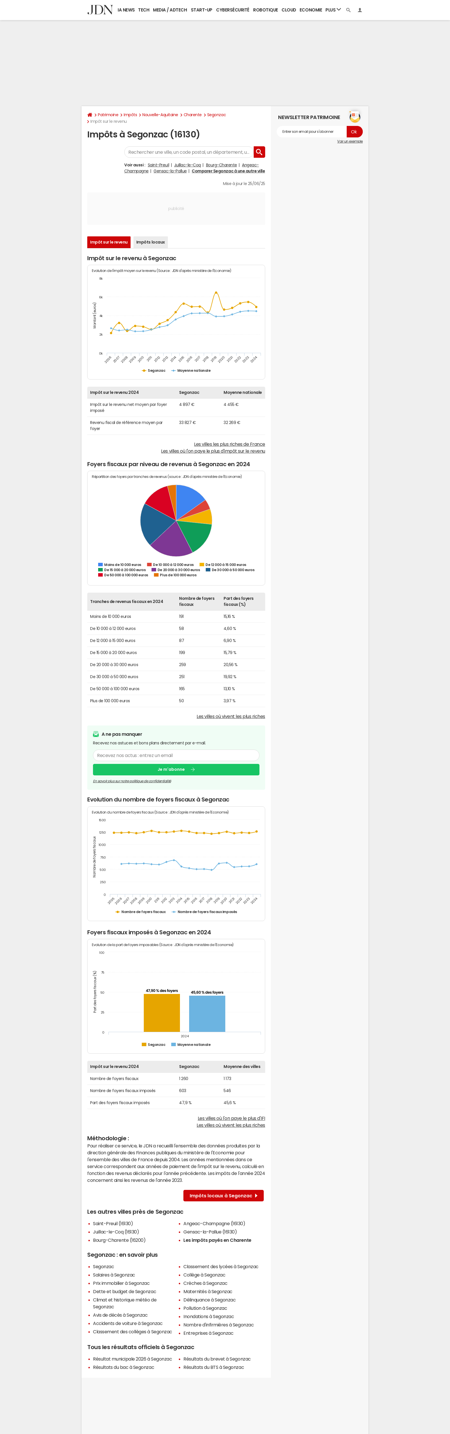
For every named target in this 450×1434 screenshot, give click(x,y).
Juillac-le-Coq (187, 165)
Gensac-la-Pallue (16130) (210, 1231)
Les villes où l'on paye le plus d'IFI (231, 1118)
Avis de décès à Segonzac (120, 1315)
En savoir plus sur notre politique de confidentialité (132, 781)
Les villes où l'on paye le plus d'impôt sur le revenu (213, 451)
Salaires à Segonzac (114, 1274)
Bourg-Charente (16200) (119, 1240)
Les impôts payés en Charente (217, 1240)
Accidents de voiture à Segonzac (127, 1323)
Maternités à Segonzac (207, 1291)
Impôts (130, 115)
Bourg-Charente (221, 165)
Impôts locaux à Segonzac (223, 1195)
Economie (311, 10)
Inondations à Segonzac (208, 1316)
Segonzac (216, 115)
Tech (143, 10)
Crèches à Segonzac (205, 1283)
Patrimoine (108, 115)
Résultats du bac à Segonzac (123, 1367)
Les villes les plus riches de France (229, 444)
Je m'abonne (171, 769)
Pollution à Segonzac (205, 1308)
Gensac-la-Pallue (170, 171)
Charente (193, 115)
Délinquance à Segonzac (209, 1299)
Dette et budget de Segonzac (124, 1291)
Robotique (265, 10)
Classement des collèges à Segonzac (132, 1331)
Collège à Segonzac (204, 1274)
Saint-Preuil (158, 165)
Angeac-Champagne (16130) (214, 1223)
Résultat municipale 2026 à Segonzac (132, 1359)
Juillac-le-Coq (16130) (116, 1231)
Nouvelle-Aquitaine (160, 115)
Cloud (289, 10)
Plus (333, 9)
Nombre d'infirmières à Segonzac (218, 1324)
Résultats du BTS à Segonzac (213, 1367)
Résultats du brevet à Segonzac (217, 1359)
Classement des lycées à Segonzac (221, 1266)
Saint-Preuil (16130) (113, 1223)
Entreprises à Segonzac (208, 1333)
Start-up (201, 10)
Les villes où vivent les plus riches (231, 716)
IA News (126, 10)
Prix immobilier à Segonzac (121, 1283)
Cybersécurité (232, 10)
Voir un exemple (350, 141)
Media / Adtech (170, 10)
